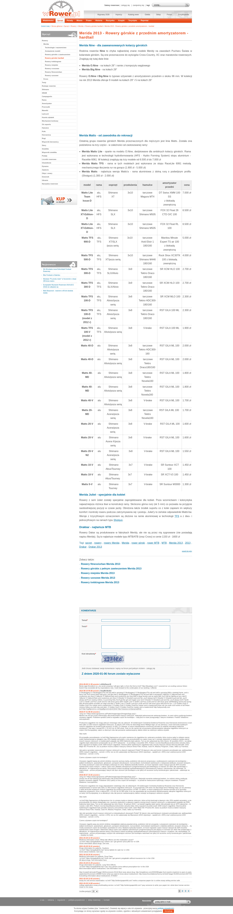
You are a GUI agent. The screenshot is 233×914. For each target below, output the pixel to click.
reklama (51, 900)
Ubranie (45, 180)
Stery (44, 145)
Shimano (45, 89)
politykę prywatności (166, 908)
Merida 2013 (176, 543)
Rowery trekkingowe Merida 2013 (100, 582)
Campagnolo (47, 96)
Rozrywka (110, 20)
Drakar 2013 (95, 547)
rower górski (138, 543)
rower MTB (153, 543)
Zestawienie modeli (52, 51)
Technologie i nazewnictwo (55, 47)
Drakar (83, 547)
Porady (70, 20)
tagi (148, 5)
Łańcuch (45, 114)
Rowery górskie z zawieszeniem (57, 54)
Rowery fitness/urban (53, 72)
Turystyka (132, 20)
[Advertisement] (135, 106)
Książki (121, 20)
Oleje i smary (47, 173)
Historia (98, 20)
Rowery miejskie (51, 65)
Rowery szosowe (51, 75)
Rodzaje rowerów (49, 86)
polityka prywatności (77, 900)
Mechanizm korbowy (50, 121)
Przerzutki (46, 107)
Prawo (89, 20)
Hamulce (45, 128)
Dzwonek (45, 177)
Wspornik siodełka (49, 152)
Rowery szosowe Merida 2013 (98, 578)
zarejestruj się (138, 5)
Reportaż (144, 20)
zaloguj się (125, 5)
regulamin (61, 900)
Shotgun (118, 520)
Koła (44, 131)
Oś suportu (46, 124)
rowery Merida (111, 543)
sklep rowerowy (94, 900)
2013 (188, 543)
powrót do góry (187, 551)
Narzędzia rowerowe (50, 184)
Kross (45, 79)
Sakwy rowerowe (111, 5)
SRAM (44, 93)
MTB (164, 543)
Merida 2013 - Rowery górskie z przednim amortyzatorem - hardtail (129, 26)
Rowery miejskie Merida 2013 (98, 573)
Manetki (45, 110)
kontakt (107, 900)
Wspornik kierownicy (50, 142)
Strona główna (56, 26)
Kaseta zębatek (48, 117)
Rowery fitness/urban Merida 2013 (100, 564)
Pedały (44, 156)
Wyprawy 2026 (103, 15)
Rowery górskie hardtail (94, 26)
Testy (44, 82)
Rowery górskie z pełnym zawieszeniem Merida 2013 (111, 568)
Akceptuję (168, 911)
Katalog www (133, 15)
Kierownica (46, 135)
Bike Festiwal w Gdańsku (51, 275)
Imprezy (119, 15)
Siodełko (45, 149)
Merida (80, 26)
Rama (44, 100)
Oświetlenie (46, 163)
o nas (42, 900)
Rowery (73, 26)
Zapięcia (45, 170)
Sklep (158, 15)
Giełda (147, 15)
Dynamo (45, 166)
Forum (169, 15)
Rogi (44, 138)
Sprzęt (60, 20)
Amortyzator (47, 103)
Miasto (79, 20)
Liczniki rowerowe (49, 159)
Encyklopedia (183, 15)
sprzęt (88, 543)
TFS (177, 516)
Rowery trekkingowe (53, 61)
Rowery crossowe (52, 68)
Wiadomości (48, 20)
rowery (97, 543)
